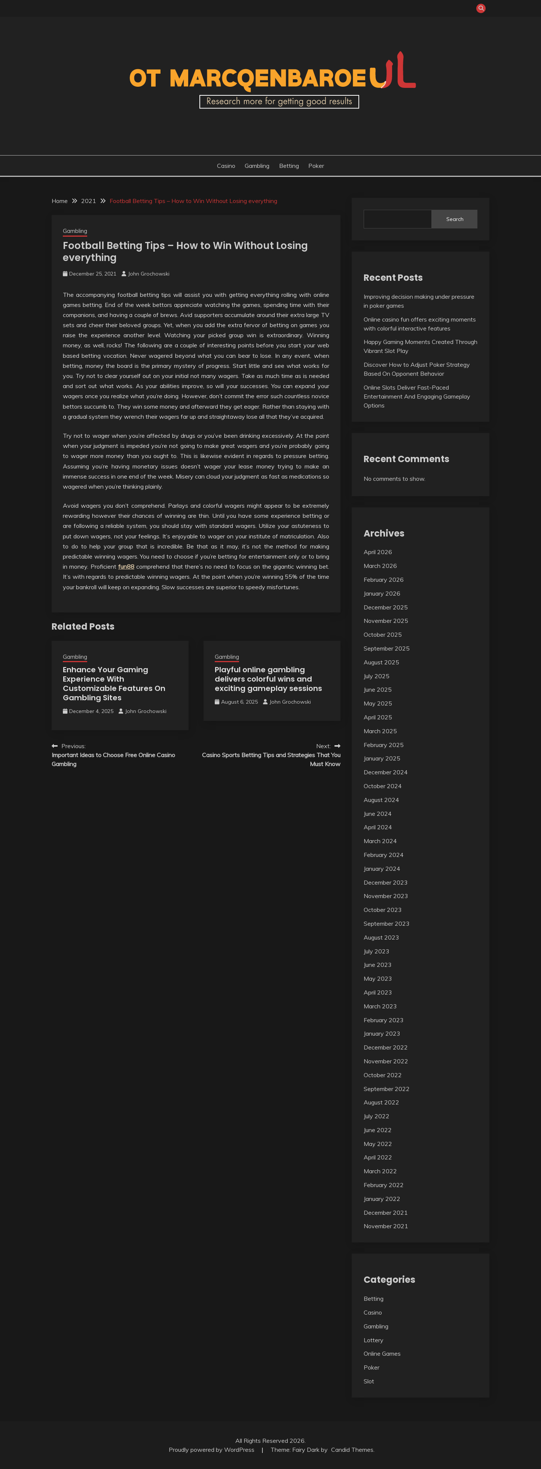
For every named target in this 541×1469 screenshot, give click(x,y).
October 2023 (383, 909)
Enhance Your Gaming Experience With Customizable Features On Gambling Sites (114, 683)
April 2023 (378, 992)
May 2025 (378, 703)
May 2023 (378, 978)
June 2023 (378, 964)
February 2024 (384, 854)
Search (455, 219)
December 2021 (386, 1212)
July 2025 (376, 676)
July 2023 (376, 951)
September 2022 (387, 1088)
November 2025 (386, 620)
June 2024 (378, 813)
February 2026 (384, 579)
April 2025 (378, 717)
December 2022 (386, 1047)
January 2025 (382, 758)
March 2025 (380, 731)
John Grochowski (148, 273)
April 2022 (378, 1157)
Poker (316, 165)
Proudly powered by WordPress (212, 1449)
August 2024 (381, 799)
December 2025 (386, 607)
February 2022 (384, 1185)
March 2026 (380, 565)
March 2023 (380, 1006)
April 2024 (378, 827)
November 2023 (386, 896)
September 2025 (387, 648)
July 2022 (376, 1116)
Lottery (373, 1340)
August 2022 (381, 1102)
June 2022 (378, 1130)
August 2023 (381, 937)
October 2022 (383, 1075)
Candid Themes (352, 1449)
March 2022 (380, 1171)
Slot (369, 1381)
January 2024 (382, 868)
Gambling (257, 165)
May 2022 (378, 1143)
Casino (226, 165)
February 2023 (384, 1020)
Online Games (382, 1353)
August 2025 (381, 662)
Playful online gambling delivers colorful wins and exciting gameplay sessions (268, 679)
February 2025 (384, 745)
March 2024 (380, 841)
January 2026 (382, 593)
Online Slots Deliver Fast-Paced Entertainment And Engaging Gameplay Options (417, 396)
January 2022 (382, 1198)
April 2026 (378, 552)
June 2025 (378, 689)
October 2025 (383, 634)
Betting (289, 165)
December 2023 (386, 882)
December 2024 (386, 772)
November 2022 (386, 1061)
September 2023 (387, 923)
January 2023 (382, 1033)
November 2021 (386, 1226)
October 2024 (383, 786)
